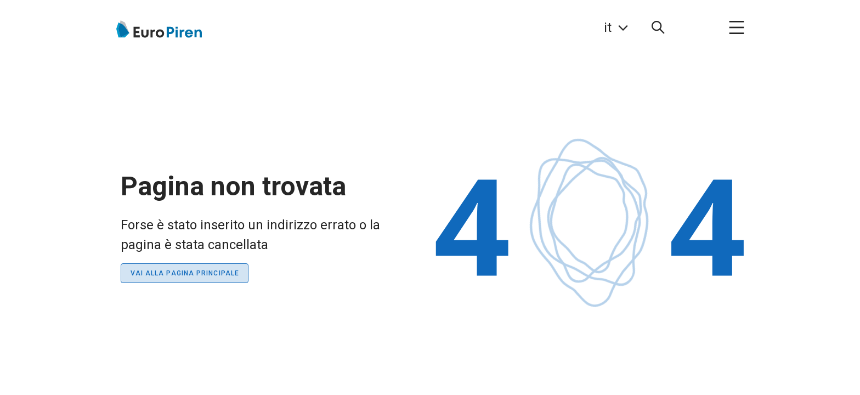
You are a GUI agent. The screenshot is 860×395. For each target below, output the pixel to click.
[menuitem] (658, 27)
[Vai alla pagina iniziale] (158, 29)
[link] (616, 27)
